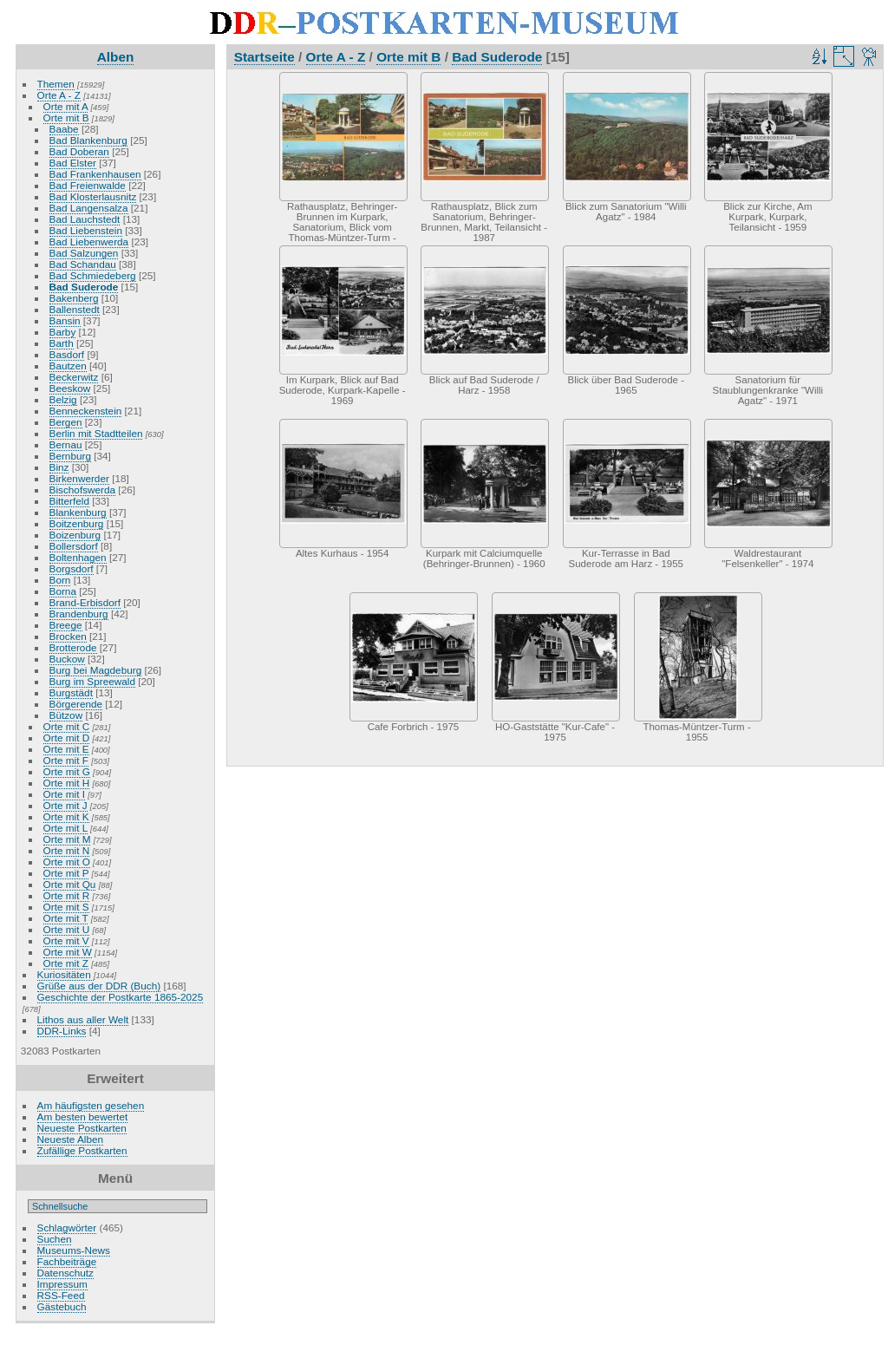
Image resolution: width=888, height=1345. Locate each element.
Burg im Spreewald (92, 681)
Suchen (54, 1238)
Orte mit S (66, 906)
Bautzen (68, 365)
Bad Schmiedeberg (92, 275)
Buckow (67, 658)
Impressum (62, 1284)
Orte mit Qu (69, 884)
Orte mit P (66, 872)
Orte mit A (65, 106)
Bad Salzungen (84, 252)
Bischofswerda (82, 489)
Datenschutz (65, 1272)
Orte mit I (64, 794)
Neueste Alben (70, 1139)
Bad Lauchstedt (85, 219)
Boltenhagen (78, 557)
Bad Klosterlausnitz (93, 196)
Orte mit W (67, 951)
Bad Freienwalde (87, 185)
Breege (65, 624)
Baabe (64, 128)
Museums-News (73, 1250)
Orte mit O (66, 861)
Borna (62, 591)
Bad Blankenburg (88, 140)
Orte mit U (66, 929)
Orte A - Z (59, 95)
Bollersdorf (73, 546)
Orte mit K (66, 816)
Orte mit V (66, 940)
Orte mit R (66, 895)
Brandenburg (78, 613)
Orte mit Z (65, 963)
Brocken (68, 636)
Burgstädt (71, 692)
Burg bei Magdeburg (95, 670)
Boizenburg (75, 534)
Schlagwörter (67, 1227)
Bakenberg (74, 298)
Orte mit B (66, 117)
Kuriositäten (65, 974)
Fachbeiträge (67, 1261)
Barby (62, 331)
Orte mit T (65, 918)
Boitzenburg (76, 523)
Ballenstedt (74, 309)
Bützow (66, 715)
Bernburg (70, 455)
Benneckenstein (85, 410)
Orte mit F (65, 760)
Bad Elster (72, 162)
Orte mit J (65, 805)
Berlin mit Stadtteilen (96, 433)
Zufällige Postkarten (82, 1150)
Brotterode (73, 647)
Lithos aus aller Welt (83, 1019)
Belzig (63, 399)
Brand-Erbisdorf (85, 602)
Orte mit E (66, 748)
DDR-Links (62, 1030)
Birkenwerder (79, 478)
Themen (56, 83)
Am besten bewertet (82, 1116)
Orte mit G (66, 771)
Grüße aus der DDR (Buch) (99, 985)
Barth (61, 343)
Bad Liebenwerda (89, 241)
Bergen (65, 422)
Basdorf (67, 354)
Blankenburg (78, 512)
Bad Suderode (84, 286)
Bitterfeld (69, 500)
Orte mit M (67, 839)
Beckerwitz (74, 376)
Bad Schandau (82, 264)
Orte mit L (65, 827)
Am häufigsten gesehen (91, 1105)
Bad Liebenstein (85, 230)
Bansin (65, 320)
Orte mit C (66, 726)
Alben (115, 56)
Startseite (264, 56)
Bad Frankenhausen (95, 174)
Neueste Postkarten (82, 1127)
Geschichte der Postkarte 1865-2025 (120, 996)
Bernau (65, 444)
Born (60, 579)
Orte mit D (66, 737)
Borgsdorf (71, 568)
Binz (59, 467)
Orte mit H (66, 782)
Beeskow (70, 388)
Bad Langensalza (88, 207)
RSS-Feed (61, 1295)
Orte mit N (66, 850)
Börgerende (76, 703)
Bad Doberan (79, 151)
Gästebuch (62, 1306)
